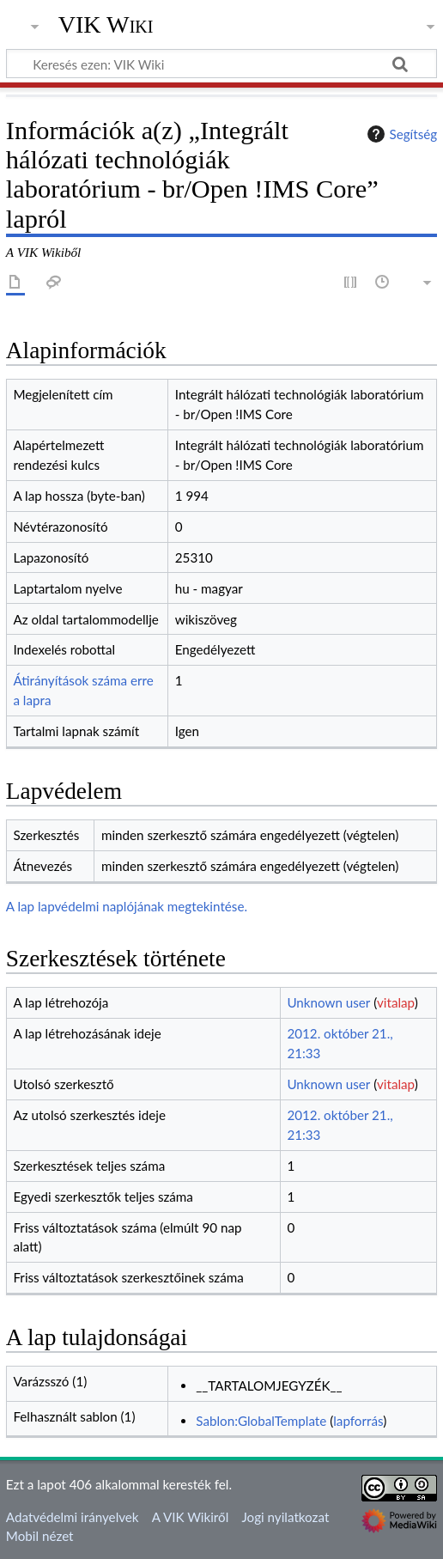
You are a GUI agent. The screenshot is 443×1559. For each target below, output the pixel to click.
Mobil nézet (40, 1536)
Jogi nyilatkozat (285, 1517)
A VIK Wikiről (190, 1517)
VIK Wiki (106, 25)
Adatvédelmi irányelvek (72, 1517)
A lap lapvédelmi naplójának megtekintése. (126, 906)
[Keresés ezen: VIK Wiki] (221, 63)
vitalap (396, 1002)
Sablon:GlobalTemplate (261, 1420)
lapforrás (358, 1420)
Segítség (400, 134)
